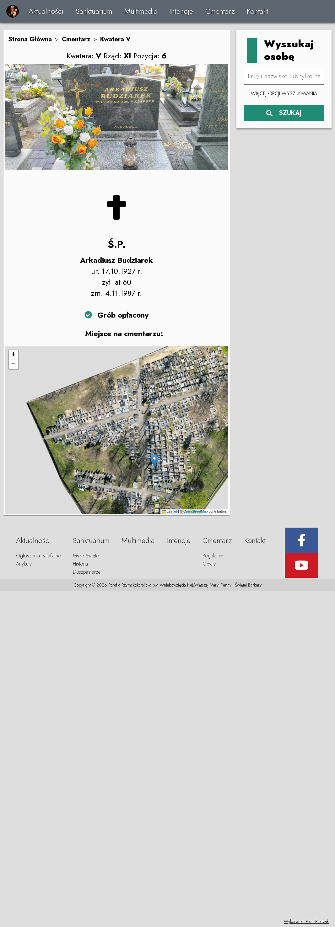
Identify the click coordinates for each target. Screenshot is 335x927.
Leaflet (169, 511)
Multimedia (141, 11)
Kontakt (257, 11)
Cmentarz (220, 11)
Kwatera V (115, 39)
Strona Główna (30, 39)
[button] (154, 460)
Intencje (181, 11)
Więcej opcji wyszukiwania (284, 93)
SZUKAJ (284, 113)
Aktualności (46, 11)
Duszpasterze (87, 572)
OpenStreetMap (195, 511)
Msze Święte (86, 555)
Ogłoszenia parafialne (38, 555)
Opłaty (209, 563)
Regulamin (213, 555)
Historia (80, 563)
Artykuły (24, 563)
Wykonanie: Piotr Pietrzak (306, 921)
